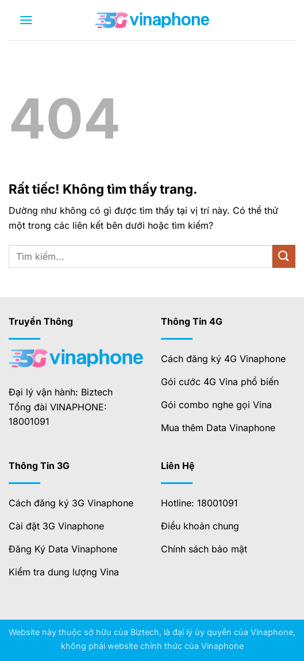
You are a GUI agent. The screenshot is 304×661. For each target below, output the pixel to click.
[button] (26, 20)
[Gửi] (283, 256)
